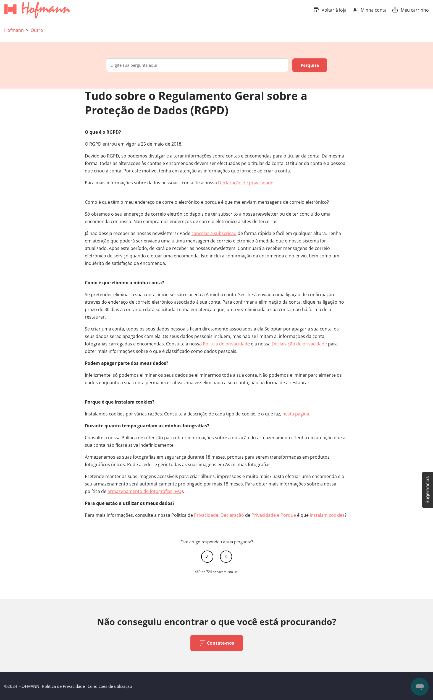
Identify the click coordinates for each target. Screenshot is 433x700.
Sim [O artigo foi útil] (207, 557)
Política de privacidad (225, 344)
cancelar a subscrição (214, 233)
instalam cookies (327, 515)
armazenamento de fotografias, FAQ (145, 491)
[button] (427, 490)
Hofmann (14, 30)
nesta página (295, 414)
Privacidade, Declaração (219, 515)
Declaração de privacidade (245, 183)
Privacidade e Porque (273, 515)
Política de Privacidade (63, 686)
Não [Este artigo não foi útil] (226, 557)
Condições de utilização (110, 686)
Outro (37, 30)
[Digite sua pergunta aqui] (197, 65)
